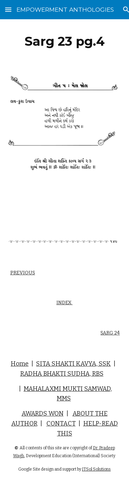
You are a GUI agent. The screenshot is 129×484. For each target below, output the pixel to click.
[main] (65, 41)
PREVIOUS (22, 273)
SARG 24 (110, 333)
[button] (8, 9)
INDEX (64, 303)
